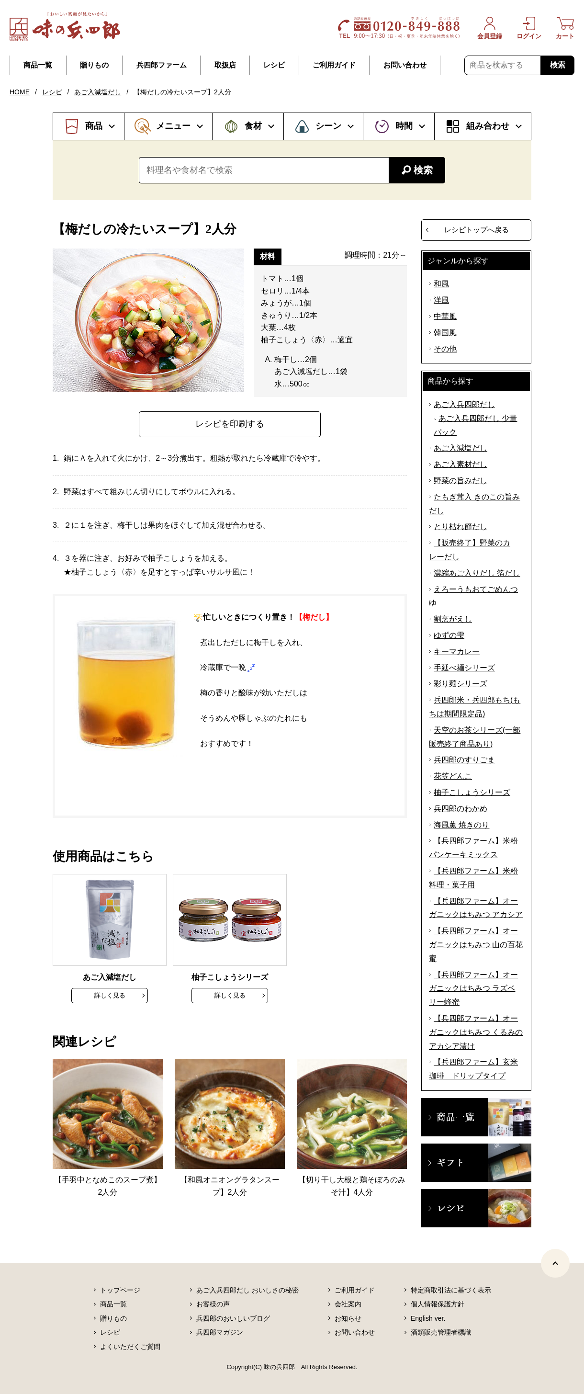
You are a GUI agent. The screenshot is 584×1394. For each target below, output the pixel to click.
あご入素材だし (460, 464)
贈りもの (94, 65)
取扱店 (225, 65)
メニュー (173, 126)
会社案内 (348, 1304)
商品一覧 (37, 65)
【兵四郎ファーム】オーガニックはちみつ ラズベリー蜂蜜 (473, 989)
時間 (404, 126)
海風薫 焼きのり (461, 825)
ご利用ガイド (334, 65)
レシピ (274, 65)
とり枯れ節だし (460, 526)
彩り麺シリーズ (460, 684)
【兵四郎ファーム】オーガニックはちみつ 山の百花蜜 (476, 945)
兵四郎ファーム (161, 65)
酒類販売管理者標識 (441, 1332)
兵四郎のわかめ (460, 809)
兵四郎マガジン (219, 1332)
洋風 (441, 300)
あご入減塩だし (97, 92)
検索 (557, 65)
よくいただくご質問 (130, 1346)
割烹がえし (453, 619)
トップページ (120, 1290)
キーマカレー (457, 651)
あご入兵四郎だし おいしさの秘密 (247, 1290)
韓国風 (445, 333)
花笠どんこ (453, 776)
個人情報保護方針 (437, 1304)
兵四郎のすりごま (464, 760)
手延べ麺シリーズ (464, 668)
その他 (445, 349)
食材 (253, 126)
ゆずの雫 (449, 635)
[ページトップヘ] (555, 1263)
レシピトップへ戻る (476, 230)
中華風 (445, 316)
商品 (93, 126)
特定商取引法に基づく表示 (451, 1290)
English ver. (428, 1318)
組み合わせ (487, 126)
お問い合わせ (405, 65)
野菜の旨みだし (460, 480)
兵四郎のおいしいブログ (233, 1318)
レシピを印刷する (229, 424)
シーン (328, 126)
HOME (20, 92)
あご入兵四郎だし (464, 404)
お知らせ (348, 1318)
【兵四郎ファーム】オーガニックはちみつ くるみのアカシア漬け (476, 1032)
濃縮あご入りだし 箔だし (477, 573)
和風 (441, 284)
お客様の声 (213, 1304)
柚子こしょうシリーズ (472, 792)
